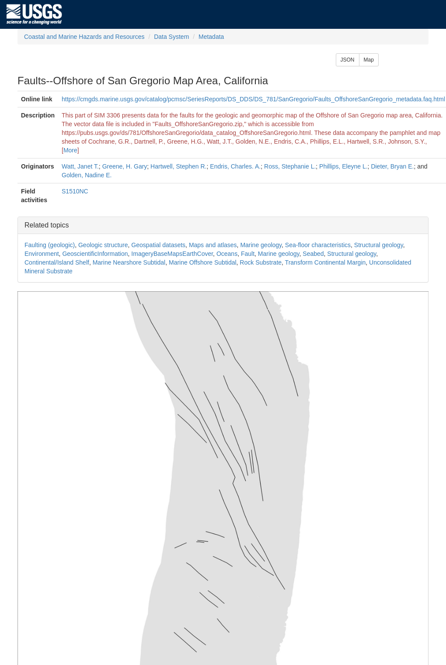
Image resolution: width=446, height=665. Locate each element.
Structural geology (378, 244)
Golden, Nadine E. (87, 175)
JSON (348, 60)
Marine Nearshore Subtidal (129, 262)
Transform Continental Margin (325, 262)
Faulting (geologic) (49, 244)
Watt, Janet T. (80, 166)
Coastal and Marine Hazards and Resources (84, 36)
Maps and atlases (213, 244)
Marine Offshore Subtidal (203, 262)
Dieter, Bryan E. (392, 166)
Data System (171, 36)
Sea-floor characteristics (318, 244)
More (70, 150)
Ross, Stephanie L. (290, 166)
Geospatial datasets (158, 244)
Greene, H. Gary (124, 166)
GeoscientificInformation (95, 253)
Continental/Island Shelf (56, 262)
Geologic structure (103, 244)
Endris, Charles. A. (235, 166)
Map (369, 60)
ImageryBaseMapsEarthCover (172, 253)
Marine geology (261, 244)
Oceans (226, 253)
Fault (247, 253)
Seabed (313, 253)
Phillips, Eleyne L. (343, 166)
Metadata (211, 36)
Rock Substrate (261, 262)
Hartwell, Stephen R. (178, 166)
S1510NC (75, 191)
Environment (41, 253)
